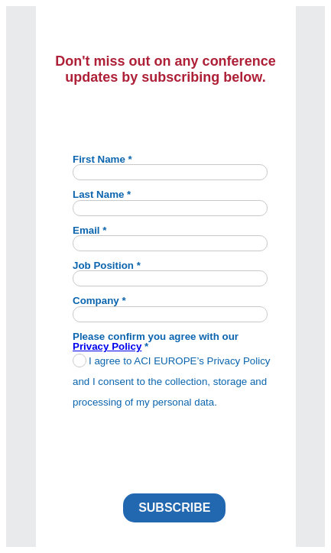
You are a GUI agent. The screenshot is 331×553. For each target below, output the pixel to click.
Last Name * (102, 194)
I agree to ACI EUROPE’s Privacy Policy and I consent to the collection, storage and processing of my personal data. (172, 381)
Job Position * (107, 265)
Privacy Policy (107, 346)
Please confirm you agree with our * (156, 341)
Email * (89, 230)
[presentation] (183, 447)
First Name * (102, 159)
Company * (99, 300)
